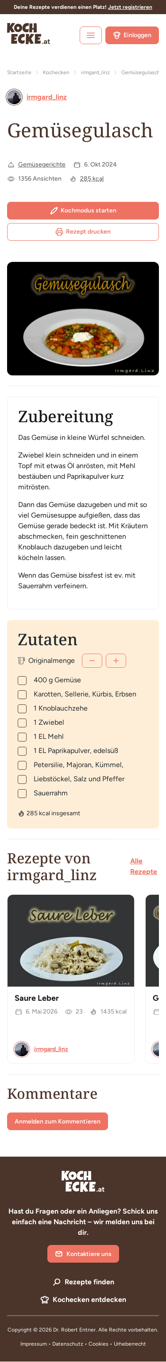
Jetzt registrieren (130, 7)
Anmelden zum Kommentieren (57, 1121)
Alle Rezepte (143, 866)
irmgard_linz (95, 72)
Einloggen (132, 35)
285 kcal (92, 178)
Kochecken (56, 72)
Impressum (33, 1344)
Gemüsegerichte (42, 164)
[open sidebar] (91, 35)
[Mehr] (116, 661)
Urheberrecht (130, 1344)
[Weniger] (92, 661)
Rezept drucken (83, 232)
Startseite (19, 72)
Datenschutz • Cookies (81, 1344)
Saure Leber (37, 998)
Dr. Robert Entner (74, 1330)
